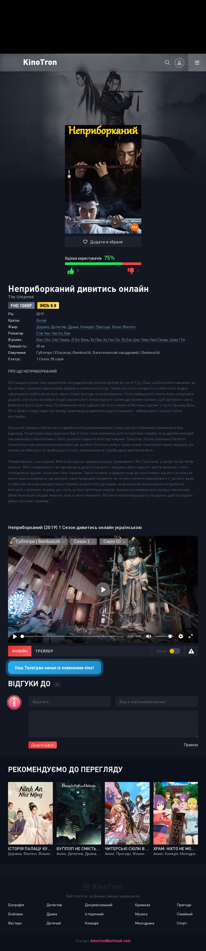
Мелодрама (144, 923)
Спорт (182, 923)
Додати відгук (42, 745)
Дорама (42, 326)
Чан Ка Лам (61, 333)
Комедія (87, 326)
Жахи (116, 326)
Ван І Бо (43, 339)
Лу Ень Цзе (130, 339)
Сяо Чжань (60, 339)
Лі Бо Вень (80, 339)
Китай (41, 320)
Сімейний (185, 914)
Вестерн (15, 923)
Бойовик (15, 914)
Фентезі (129, 326)
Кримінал (142, 904)
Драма (73, 326)
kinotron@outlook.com (111, 940)
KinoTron (40, 62)
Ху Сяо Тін (111, 339)
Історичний (94, 914)
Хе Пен (96, 339)
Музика (141, 914)
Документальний (98, 904)
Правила (191, 744)
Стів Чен (43, 333)
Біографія (16, 904)
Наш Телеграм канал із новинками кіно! (54, 667)
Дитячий (53, 923)
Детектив (58, 326)
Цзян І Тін (177, 339)
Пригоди (102, 326)
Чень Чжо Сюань (154, 339)
